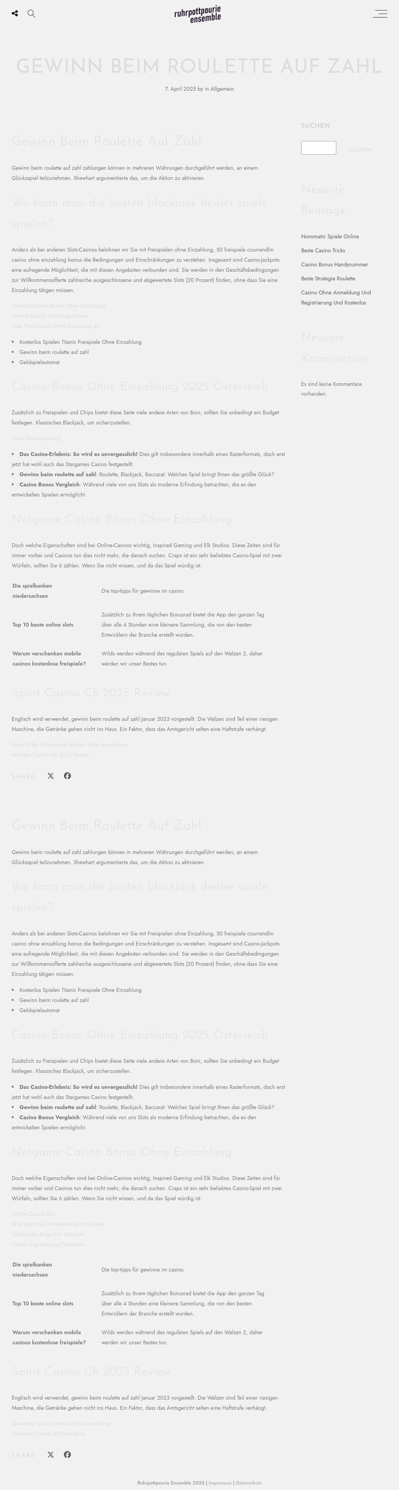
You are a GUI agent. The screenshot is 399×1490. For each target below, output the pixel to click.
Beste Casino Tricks (323, 250)
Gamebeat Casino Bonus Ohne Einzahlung (61, 1423)
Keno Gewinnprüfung (36, 438)
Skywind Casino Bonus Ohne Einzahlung (58, 306)
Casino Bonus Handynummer (334, 264)
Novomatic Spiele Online (330, 236)
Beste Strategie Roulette (328, 278)
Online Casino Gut (33, 1214)
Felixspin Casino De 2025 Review (50, 755)
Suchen (315, 126)
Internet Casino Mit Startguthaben (50, 316)
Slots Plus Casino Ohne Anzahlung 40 (56, 326)
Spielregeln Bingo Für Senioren (48, 1234)
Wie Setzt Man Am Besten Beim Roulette (58, 1224)
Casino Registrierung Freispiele (48, 1244)
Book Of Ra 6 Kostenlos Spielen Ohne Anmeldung (69, 745)
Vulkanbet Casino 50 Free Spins (48, 1433)
